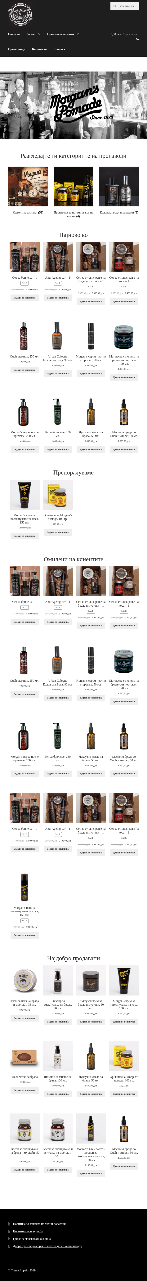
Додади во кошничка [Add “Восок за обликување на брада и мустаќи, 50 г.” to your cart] (25, 1169)
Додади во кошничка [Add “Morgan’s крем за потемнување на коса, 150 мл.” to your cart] (25, 536)
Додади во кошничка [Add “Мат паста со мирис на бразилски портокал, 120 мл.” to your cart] (124, 377)
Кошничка (39, 49)
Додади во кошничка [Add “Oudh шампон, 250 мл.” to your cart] (25, 370)
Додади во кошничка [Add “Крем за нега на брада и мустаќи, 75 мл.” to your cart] (25, 1018)
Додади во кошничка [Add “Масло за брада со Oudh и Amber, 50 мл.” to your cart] (124, 449)
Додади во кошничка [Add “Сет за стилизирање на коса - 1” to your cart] (124, 301)
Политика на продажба (28, 1231)
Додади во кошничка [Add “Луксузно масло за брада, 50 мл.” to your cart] (91, 449)
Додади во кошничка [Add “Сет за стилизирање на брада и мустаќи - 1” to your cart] (91, 301)
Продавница (16, 49)
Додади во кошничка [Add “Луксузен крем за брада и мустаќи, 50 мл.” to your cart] (91, 1021)
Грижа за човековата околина (32, 1238)
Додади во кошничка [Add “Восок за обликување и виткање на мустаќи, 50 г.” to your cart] (58, 1169)
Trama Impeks (20, 1270)
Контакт (59, 49)
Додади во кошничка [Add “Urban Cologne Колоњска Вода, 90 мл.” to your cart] (58, 373)
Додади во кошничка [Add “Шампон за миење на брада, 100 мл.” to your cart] (58, 1094)
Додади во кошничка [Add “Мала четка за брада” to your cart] (25, 1090)
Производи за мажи (60, 34)
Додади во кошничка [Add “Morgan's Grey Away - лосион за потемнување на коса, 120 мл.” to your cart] (91, 1173)
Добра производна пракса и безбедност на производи (47, 1246)
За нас (31, 34)
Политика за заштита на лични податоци (39, 1223)
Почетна (14, 34)
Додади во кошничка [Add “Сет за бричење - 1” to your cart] (25, 297)
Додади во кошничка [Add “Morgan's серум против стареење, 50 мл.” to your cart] (91, 373)
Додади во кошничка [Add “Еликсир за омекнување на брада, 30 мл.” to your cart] (58, 1021)
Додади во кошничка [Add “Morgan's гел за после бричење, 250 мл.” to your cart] (25, 449)
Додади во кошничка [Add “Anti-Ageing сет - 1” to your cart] (58, 297)
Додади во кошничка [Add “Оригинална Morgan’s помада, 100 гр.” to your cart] (58, 532)
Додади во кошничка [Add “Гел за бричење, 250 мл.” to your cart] (58, 449)
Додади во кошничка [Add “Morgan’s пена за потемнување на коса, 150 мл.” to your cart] (25, 935)
